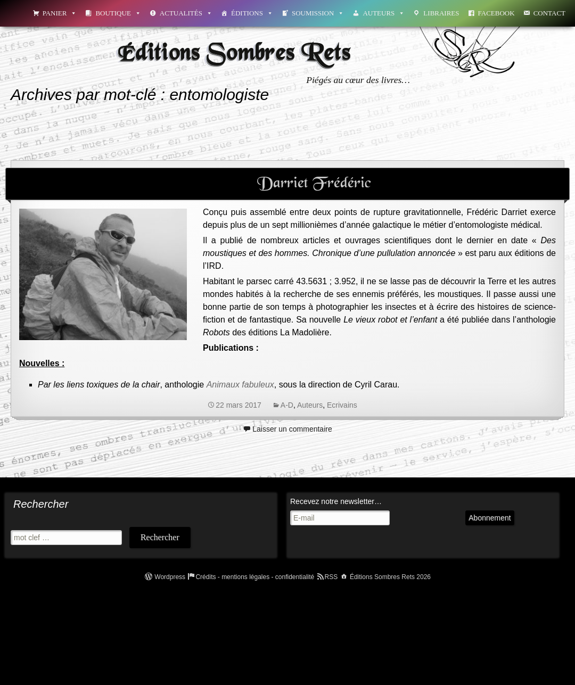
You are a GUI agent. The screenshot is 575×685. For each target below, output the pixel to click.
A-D (287, 405)
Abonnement (446, 528)
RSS (331, 577)
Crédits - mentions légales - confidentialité (254, 577)
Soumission (318, 13)
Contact (549, 13)
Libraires (441, 13)
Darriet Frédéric (314, 183)
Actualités (186, 13)
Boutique (118, 13)
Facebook (496, 13)
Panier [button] (60, 13)
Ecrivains (342, 405)
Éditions (252, 13)
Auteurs (384, 13)
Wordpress (169, 577)
